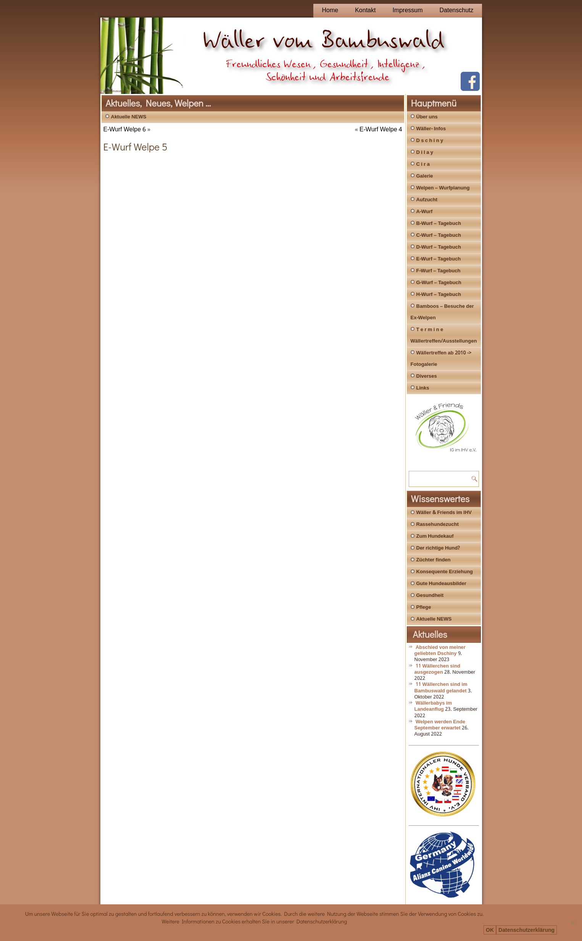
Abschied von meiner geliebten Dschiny (440, 650)
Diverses (426, 376)
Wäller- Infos (431, 128)
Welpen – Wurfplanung (443, 188)
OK (490, 930)
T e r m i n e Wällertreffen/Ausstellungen (444, 335)
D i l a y (425, 152)
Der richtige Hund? (438, 548)
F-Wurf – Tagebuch (438, 271)
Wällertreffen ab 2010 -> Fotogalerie (441, 359)
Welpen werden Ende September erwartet (439, 725)
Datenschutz (457, 10)
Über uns (427, 117)
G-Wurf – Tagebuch (438, 282)
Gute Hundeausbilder (441, 583)
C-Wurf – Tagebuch (438, 235)
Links (422, 388)
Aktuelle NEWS (129, 117)
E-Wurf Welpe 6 (124, 129)
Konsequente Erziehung (444, 572)
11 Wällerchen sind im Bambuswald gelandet (441, 687)
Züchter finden (433, 560)
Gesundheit (430, 595)
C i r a (423, 164)
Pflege (423, 607)
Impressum (407, 10)
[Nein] (572, 922)
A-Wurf (424, 211)
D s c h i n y (429, 140)
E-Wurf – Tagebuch (438, 259)
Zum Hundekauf (435, 536)
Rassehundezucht (437, 524)
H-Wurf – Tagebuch (438, 294)
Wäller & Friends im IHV (444, 512)
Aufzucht (427, 200)
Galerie (424, 176)
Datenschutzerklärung (526, 930)
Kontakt (365, 10)
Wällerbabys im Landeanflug (433, 706)
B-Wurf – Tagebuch (438, 223)
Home (330, 10)
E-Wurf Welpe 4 (381, 129)
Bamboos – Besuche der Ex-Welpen (442, 312)
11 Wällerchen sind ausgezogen (437, 669)
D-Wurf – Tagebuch (438, 247)
